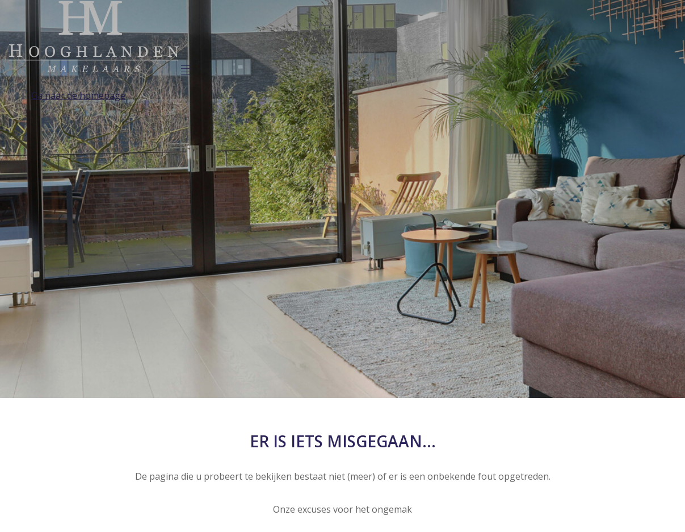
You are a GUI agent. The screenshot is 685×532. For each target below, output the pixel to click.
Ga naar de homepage (78, 95)
